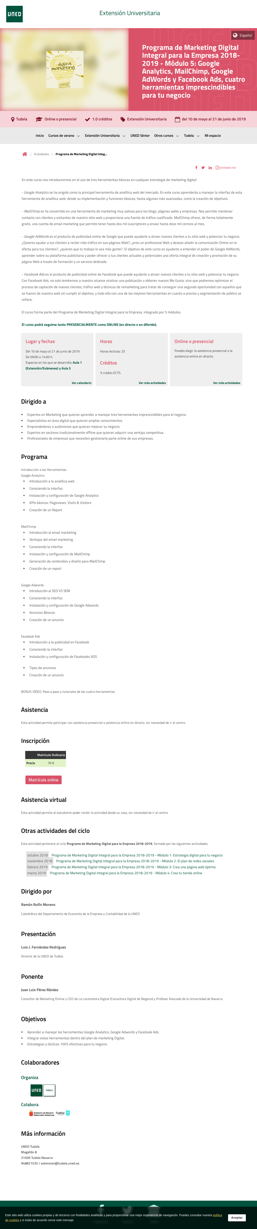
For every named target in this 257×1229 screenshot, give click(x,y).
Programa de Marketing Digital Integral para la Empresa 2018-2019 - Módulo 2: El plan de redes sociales (135, 861)
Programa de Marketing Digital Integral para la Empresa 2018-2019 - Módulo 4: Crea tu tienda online (126, 873)
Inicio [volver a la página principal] (25, 154)
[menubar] (128, 136)
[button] (196, 167)
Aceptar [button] (237, 1217)
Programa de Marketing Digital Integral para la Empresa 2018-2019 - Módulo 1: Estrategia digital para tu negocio (137, 855)
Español (246, 35)
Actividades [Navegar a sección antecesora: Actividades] (41, 154)
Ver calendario (81, 382)
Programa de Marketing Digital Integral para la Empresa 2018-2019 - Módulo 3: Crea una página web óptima (133, 867)
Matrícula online (44, 779)
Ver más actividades (152, 382)
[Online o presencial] (56, 120)
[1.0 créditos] (98, 120)
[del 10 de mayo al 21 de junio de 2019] (210, 120)
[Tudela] (19, 120)
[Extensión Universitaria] (143, 120)
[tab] (128, 14)
